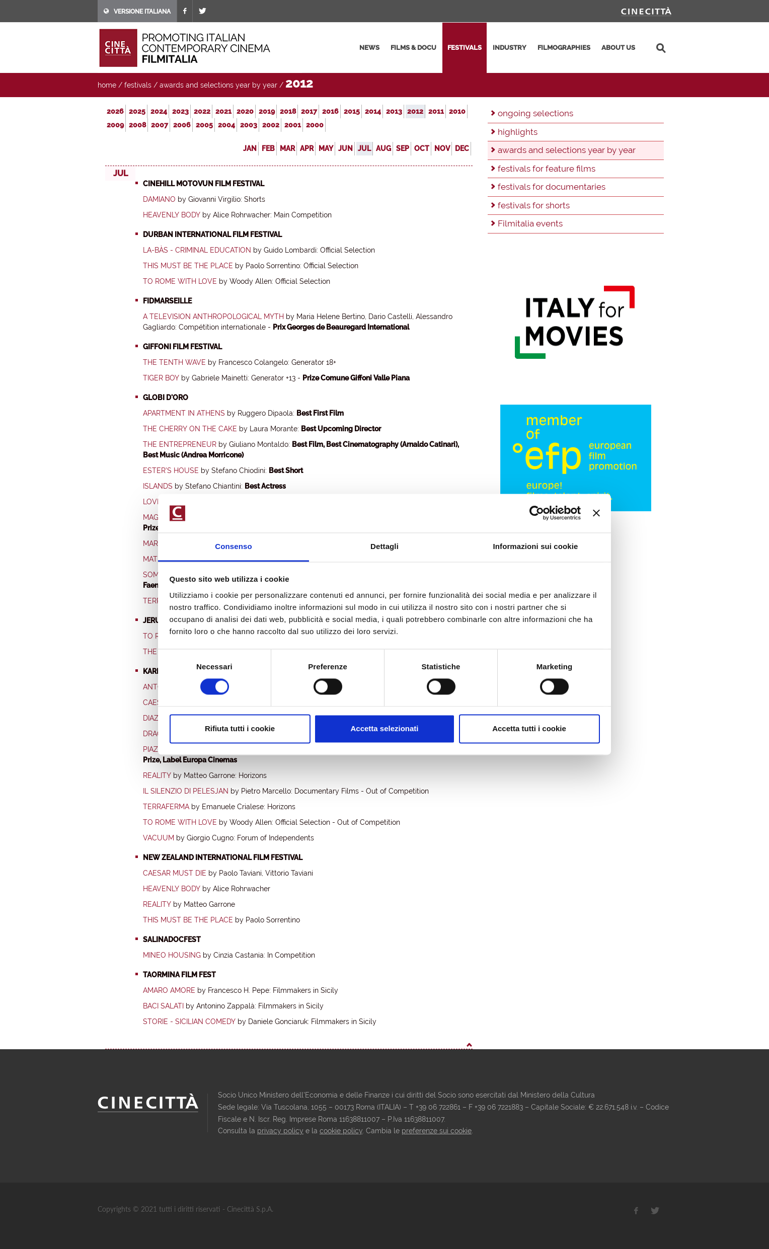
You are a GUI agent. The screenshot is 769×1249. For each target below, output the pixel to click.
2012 (415, 111)
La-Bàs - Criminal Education (197, 250)
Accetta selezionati (384, 728)
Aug (383, 148)
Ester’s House (171, 470)
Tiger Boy (161, 378)
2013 (394, 111)
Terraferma (166, 807)
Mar (287, 148)
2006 (182, 125)
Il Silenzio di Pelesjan (185, 791)
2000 (315, 125)
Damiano (159, 199)
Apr (307, 148)
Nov (442, 148)
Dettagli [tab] (384, 546)
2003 (248, 125)
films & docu (413, 47)
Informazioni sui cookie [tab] (535, 546)
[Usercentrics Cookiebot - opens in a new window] (537, 513)
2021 (223, 111)
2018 (288, 111)
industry (509, 47)
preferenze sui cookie (437, 1131)
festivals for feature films (546, 169)
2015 (352, 111)
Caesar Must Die (174, 873)
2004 (226, 125)
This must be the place (188, 266)
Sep (402, 148)
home (107, 85)
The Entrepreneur (179, 444)
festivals (464, 47)
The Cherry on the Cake (190, 429)
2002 (270, 125)
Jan (250, 148)
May (326, 148)
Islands (158, 486)
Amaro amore (169, 990)
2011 (436, 111)
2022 (202, 111)
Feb (268, 148)
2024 (158, 111)
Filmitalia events (530, 223)
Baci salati (163, 1006)
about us (618, 47)
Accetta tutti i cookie (529, 728)
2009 (115, 125)
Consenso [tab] (233, 546)
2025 (137, 111)
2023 (180, 111)
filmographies (563, 47)
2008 (137, 125)
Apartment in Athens (184, 413)
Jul (364, 148)
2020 (245, 111)
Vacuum (158, 838)
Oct (421, 148)
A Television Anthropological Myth (213, 317)
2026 (115, 111)
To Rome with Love (180, 281)
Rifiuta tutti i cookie (240, 728)
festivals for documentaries (551, 187)
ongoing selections (535, 113)
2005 (204, 125)
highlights (517, 132)
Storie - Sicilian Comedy (189, 1022)
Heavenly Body (171, 215)
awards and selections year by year (218, 85)
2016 (330, 111)
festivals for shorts (534, 205)
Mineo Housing (172, 955)
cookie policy (341, 1131)
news (369, 47)
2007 (159, 125)
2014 (373, 111)
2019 (267, 111)
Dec (462, 148)
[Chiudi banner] (596, 513)
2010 (457, 111)
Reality (157, 775)
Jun (345, 148)
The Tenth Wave (174, 362)
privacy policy (280, 1131)
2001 (292, 125)
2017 (309, 111)
